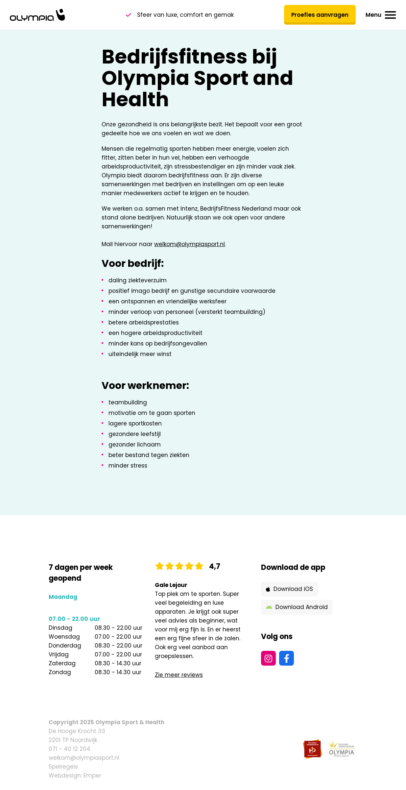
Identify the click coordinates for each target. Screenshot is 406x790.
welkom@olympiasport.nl (189, 244)
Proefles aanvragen (319, 15)
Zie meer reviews (179, 675)
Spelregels (63, 767)
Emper (92, 775)
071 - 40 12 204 (69, 749)
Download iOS (289, 589)
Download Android (297, 607)
